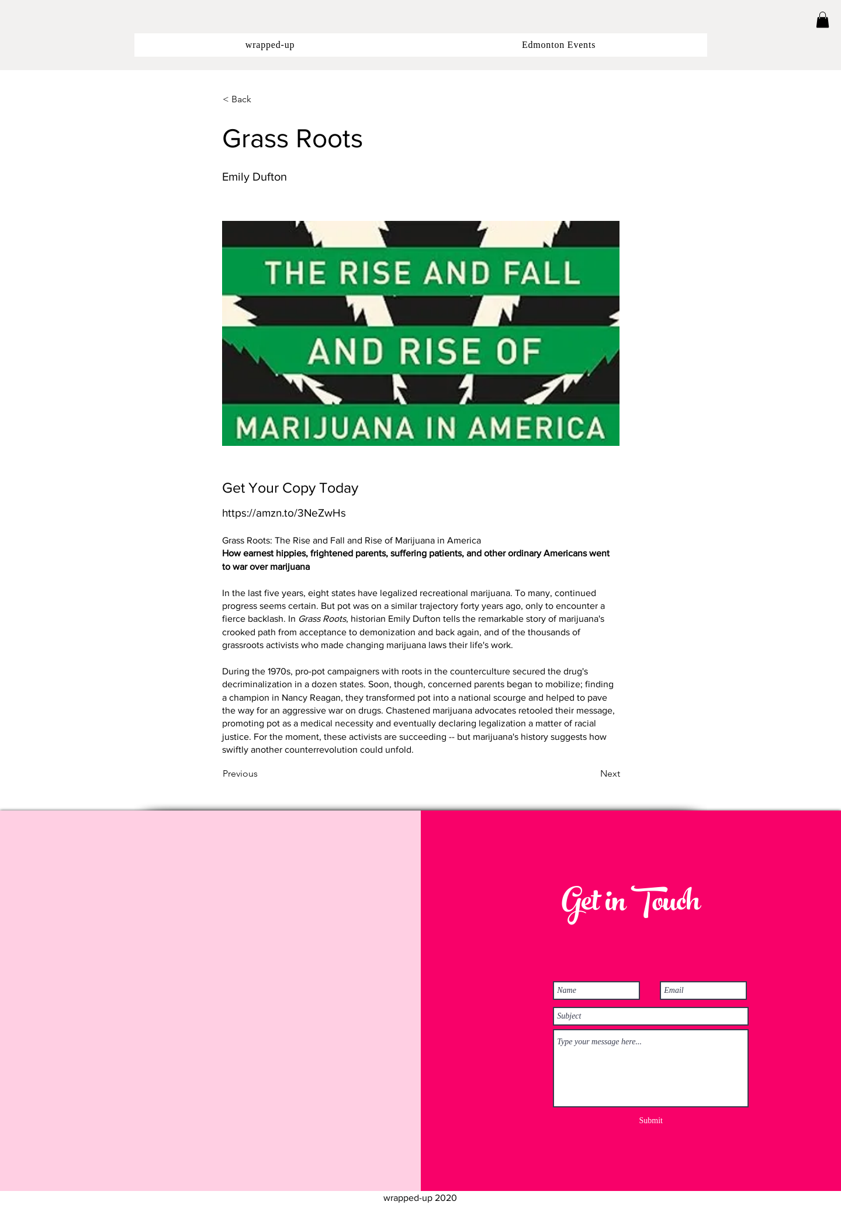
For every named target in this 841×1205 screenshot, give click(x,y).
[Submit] (651, 1121)
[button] (822, 19)
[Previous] (261, 774)
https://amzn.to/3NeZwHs (284, 513)
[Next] (591, 774)
